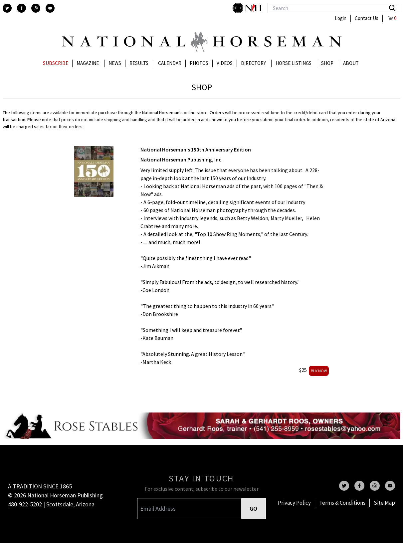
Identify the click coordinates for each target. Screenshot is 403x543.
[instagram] (35, 8)
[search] (392, 8)
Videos (225, 63)
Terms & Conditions (342, 502)
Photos (199, 63)
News (114, 63)
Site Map (384, 502)
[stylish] (239, 8)
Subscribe (55, 63)
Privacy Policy (294, 502)
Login (340, 18)
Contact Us (366, 18)
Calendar (169, 63)
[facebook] (21, 8)
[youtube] (50, 8)
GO (253, 508)
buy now (319, 370)
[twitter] (7, 8)
